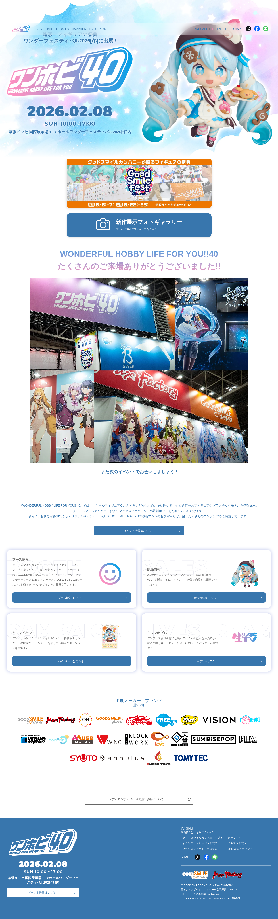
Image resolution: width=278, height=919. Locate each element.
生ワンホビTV (205, 661)
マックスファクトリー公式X (199, 848)
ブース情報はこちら (70, 597)
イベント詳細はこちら (41, 892)
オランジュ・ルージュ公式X (199, 843)
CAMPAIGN (79, 28)
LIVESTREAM (97, 28)
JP (212, 28)
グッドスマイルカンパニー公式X (202, 837)
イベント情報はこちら (137, 530)
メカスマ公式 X (237, 843)
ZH (225, 28)
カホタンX (234, 837)
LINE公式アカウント (240, 848)
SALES (64, 28)
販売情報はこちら (205, 597)
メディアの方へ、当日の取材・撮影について (136, 799)
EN (219, 28)
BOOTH (52, 28)
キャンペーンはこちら (70, 661)
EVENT (39, 28)
